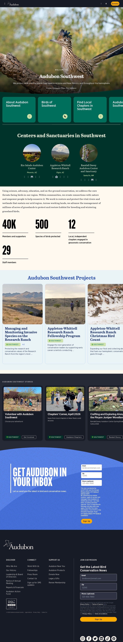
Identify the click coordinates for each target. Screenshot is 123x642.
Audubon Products (57, 570)
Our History (11, 570)
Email (84, 466)
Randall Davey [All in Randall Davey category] (115, 437)
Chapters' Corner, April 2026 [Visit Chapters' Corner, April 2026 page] (65, 413)
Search (107, 3)
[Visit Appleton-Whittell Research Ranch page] (60, 162)
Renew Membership (57, 582)
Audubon (13, 3)
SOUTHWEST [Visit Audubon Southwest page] (13, 437)
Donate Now (54, 574)
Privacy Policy (88, 513)
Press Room (32, 574)
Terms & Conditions (101, 614)
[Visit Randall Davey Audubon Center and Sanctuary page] (89, 162)
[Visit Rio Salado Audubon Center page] (32, 162)
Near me (101, 3)
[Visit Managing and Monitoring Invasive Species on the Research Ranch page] (23, 324)
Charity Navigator (11, 604)
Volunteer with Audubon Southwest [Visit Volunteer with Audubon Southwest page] (22, 413)
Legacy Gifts (54, 578)
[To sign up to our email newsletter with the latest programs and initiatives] (91, 467)
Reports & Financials (15, 587)
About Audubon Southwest (17, 103)
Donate (115, 4)
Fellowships (32, 570)
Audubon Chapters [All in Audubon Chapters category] (74, 437)
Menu (5, 3)
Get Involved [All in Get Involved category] (29, 437)
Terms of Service (97, 604)
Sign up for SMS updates (34, 583)
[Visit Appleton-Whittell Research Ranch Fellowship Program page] (65, 324)
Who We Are (11, 566)
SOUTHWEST (13, 344)
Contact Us (32, 578)
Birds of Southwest (49, 103)
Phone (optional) (88, 481)
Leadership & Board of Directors (14, 575)
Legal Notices (28, 612)
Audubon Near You (57, 566)
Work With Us (33, 566)
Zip (83, 473)
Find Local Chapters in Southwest (85, 105)
